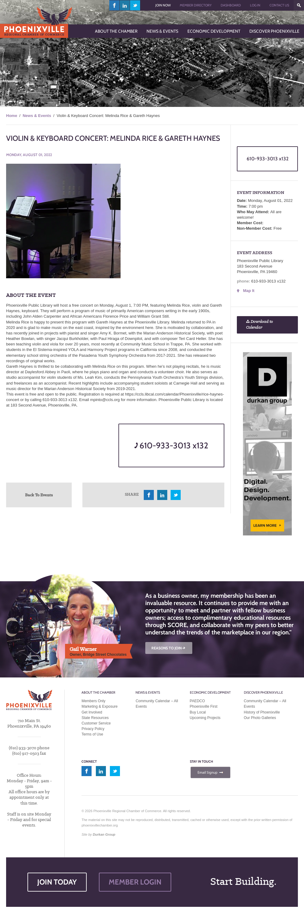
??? (299, 5)
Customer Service (95, 723)
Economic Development (210, 692)
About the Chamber (98, 692)
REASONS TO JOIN (168, 648)
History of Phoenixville (262, 712)
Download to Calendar (259, 324)
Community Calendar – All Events (157, 704)
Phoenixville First (204, 706)
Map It (249, 290)
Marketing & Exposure (99, 706)
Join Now (163, 5)
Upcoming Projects (205, 718)
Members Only (93, 701)
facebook (114, 5)
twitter (135, 5)
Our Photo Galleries (260, 718)
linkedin (125, 5)
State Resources (95, 718)
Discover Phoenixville (263, 692)
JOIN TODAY (57, 882)
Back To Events (39, 495)
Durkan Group (104, 834)
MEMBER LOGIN (135, 882)
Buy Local (198, 712)
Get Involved (91, 712)
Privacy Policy (92, 729)
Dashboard (231, 5)
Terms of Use (92, 734)
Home (11, 115)
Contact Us (279, 5)
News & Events (37, 115)
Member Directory (196, 5)
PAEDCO (197, 701)
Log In (255, 5)
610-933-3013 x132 (171, 445)
